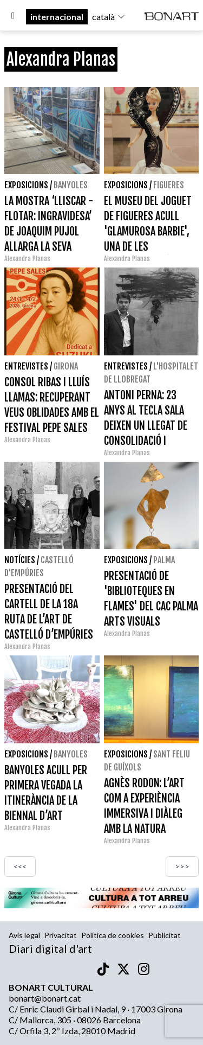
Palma (164, 560)
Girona (66, 366)
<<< (20, 866)
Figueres (168, 185)
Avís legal (24, 935)
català (109, 16)
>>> (182, 866)
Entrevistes (26, 366)
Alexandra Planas (27, 258)
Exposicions (26, 185)
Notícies (19, 560)
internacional (56, 16)
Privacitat (60, 935)
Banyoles (71, 185)
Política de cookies (112, 935)
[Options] (13, 17)
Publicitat (164, 935)
